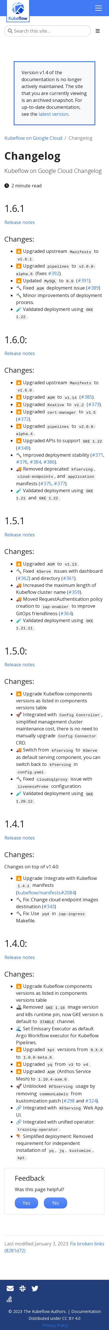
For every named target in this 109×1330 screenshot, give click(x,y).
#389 (93, 288)
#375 (45, 483)
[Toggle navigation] (98, 8)
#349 (23, 448)
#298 (69, 1101)
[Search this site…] (47, 30)
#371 (97, 455)
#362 (23, 578)
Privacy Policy (55, 1325)
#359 (74, 592)
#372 (23, 419)
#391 (83, 280)
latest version (53, 114)
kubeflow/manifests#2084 (46, 892)
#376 (21, 462)
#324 (91, 1101)
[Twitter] (34, 1288)
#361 (68, 578)
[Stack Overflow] (9, 1298)
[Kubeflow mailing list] (10, 1288)
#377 (59, 483)
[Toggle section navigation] (97, 30)
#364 (66, 613)
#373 (93, 404)
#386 (49, 462)
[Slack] (22, 1288)
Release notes (19, 222)
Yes (26, 1203)
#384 (35, 462)
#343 (49, 906)
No (55, 1203)
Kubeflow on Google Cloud (33, 138)
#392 (53, 273)
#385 (86, 397)
